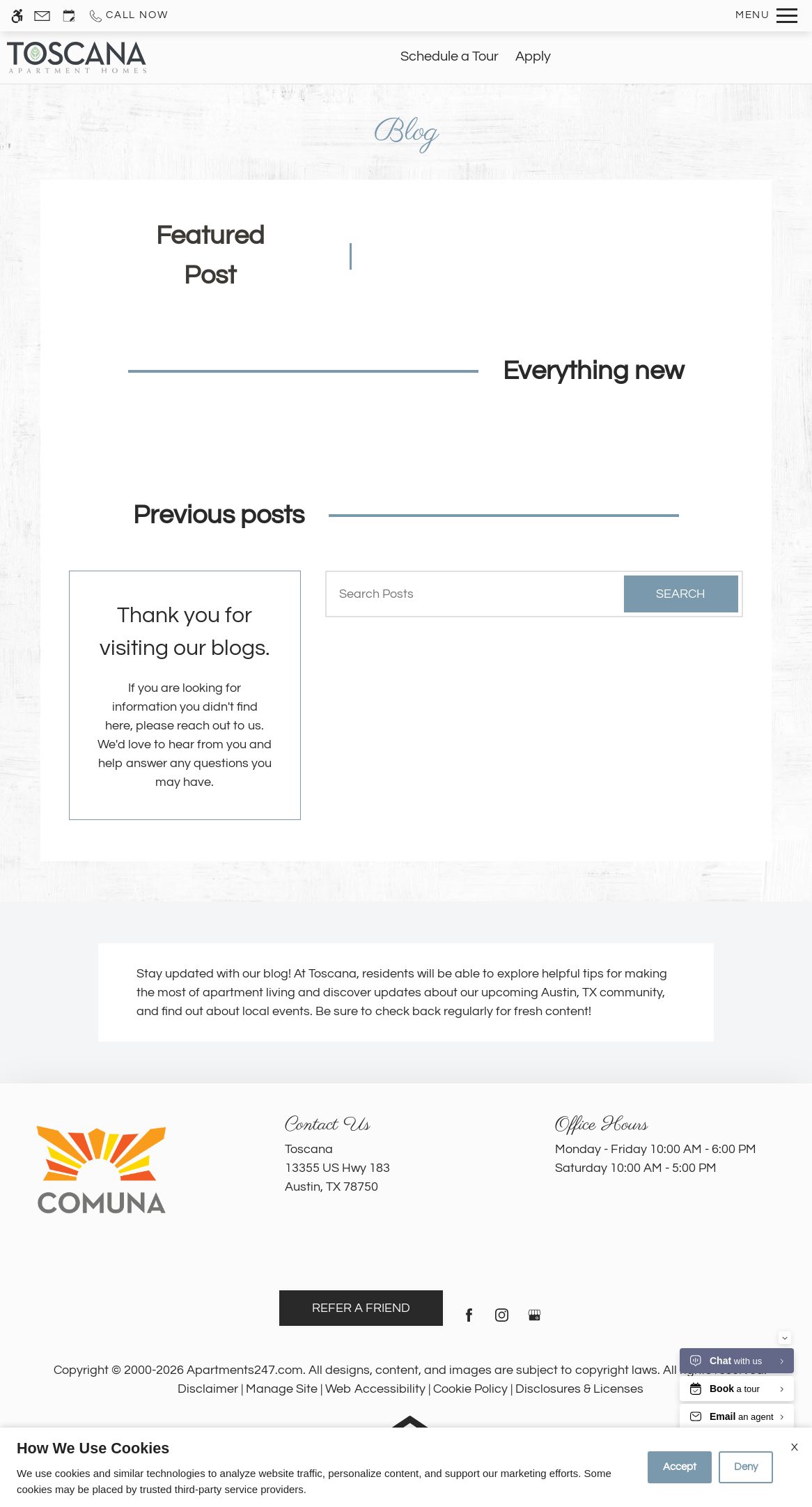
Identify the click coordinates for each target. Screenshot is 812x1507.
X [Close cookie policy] (794, 1447)
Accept (679, 1467)
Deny (746, 1467)
